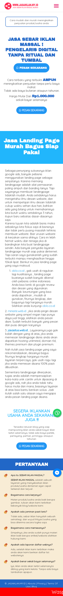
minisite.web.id (17, 311)
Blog (34, 586)
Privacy (41, 583)
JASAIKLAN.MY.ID (16, 583)
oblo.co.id (18, 270)
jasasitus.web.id (18, 330)
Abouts (31, 583)
